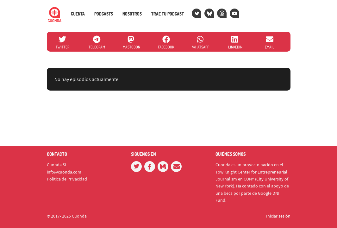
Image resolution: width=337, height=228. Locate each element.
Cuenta (78, 13)
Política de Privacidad (67, 179)
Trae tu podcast (167, 13)
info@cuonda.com (64, 172)
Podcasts (103, 13)
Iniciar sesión (278, 216)
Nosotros (132, 13)
